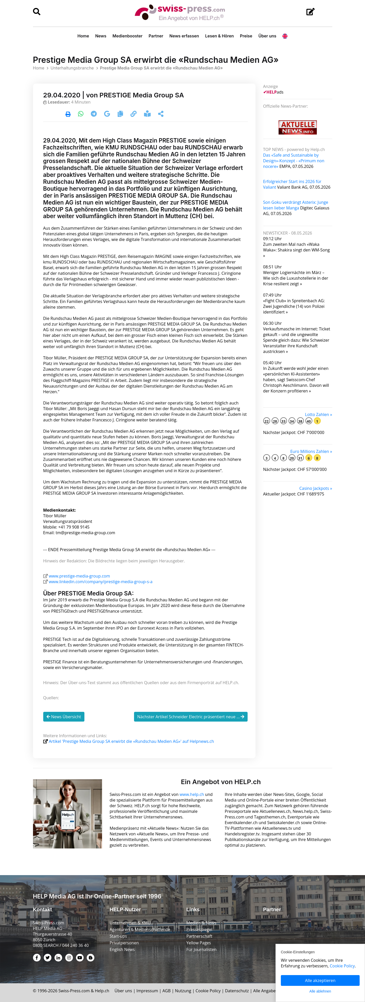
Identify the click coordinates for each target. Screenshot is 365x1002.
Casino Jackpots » (315, 488)
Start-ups (118, 936)
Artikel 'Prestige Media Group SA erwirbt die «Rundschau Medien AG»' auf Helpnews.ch (131, 741)
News (100, 35)
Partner (156, 35)
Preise (246, 35)
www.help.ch (192, 794)
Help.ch (102, 991)
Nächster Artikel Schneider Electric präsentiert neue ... (191, 717)
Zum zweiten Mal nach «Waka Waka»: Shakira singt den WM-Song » (296, 249)
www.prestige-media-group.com (79, 576)
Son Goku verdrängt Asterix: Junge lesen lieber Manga (295, 205)
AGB (166, 991)
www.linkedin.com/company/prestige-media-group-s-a (100, 581)
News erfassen (184, 35)
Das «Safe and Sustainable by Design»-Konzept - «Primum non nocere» (293, 160)
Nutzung (183, 991)
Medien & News (201, 923)
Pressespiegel (199, 929)
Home (83, 35)
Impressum (147, 991)
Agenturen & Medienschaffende (140, 929)
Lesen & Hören (219, 35)
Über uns (267, 35)
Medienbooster (127, 35)
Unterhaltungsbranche (72, 67)
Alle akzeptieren (320, 980)
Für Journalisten (201, 949)
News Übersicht (64, 717)
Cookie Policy (208, 991)
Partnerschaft (199, 936)
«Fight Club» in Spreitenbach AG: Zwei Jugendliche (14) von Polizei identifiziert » (294, 306)
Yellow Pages (198, 943)
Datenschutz (237, 991)
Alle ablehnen (320, 991)
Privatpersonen (124, 943)
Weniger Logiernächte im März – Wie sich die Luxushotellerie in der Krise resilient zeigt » (295, 278)
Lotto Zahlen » (318, 414)
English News (122, 949)
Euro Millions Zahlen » (311, 451)
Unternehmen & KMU (130, 923)
